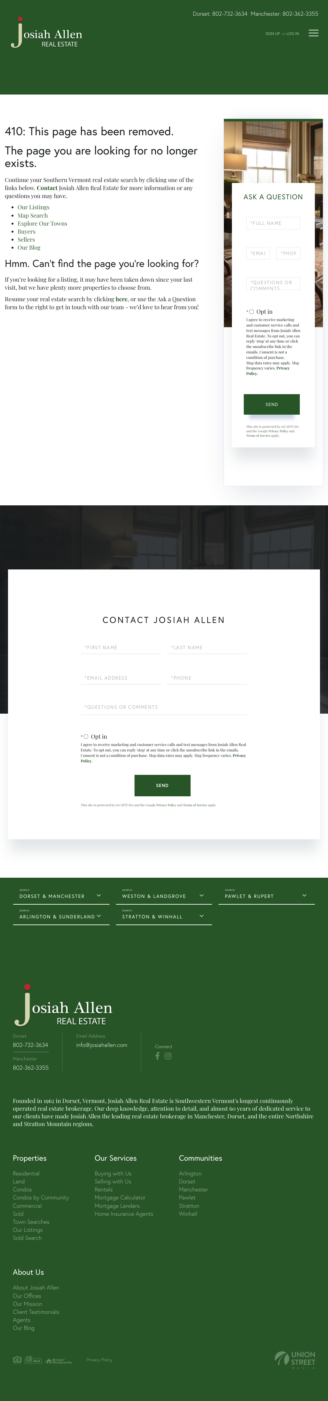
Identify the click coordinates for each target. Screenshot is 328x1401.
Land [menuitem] (19, 1181)
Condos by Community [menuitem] (41, 1197)
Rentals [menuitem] (103, 1189)
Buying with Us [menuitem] (112, 1173)
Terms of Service (258, 435)
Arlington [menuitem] (190, 1173)
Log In (292, 33)
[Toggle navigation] (313, 33)
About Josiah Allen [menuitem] (36, 1287)
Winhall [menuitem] (188, 1213)
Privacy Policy (278, 431)
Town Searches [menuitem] (31, 1221)
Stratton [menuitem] (189, 1205)
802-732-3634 (230, 13)
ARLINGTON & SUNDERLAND (57, 917)
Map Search (33, 215)
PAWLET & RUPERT (249, 896)
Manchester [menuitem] (193, 1189)
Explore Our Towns (42, 223)
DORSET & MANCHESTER (52, 896)
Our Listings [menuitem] (28, 1229)
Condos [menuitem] (22, 1189)
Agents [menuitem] (21, 1319)
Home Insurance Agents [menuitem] (123, 1213)
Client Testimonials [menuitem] (36, 1311)
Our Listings (34, 207)
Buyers (27, 231)
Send (272, 404)
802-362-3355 (300, 13)
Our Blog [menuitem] (24, 1327)
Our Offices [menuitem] (27, 1295)
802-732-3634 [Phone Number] (30, 1045)
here (121, 299)
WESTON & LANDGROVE (154, 896)
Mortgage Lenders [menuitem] (117, 1205)
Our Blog (29, 247)
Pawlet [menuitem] (187, 1197)
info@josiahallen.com (101, 1045)
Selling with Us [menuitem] (112, 1181)
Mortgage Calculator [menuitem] (119, 1197)
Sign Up (273, 33)
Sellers (26, 239)
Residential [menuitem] (26, 1173)
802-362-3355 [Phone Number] (31, 1067)
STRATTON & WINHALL (152, 917)
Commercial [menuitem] (27, 1205)
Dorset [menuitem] (187, 1181)
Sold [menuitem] (18, 1213)
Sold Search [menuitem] (27, 1237)
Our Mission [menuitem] (27, 1303)
